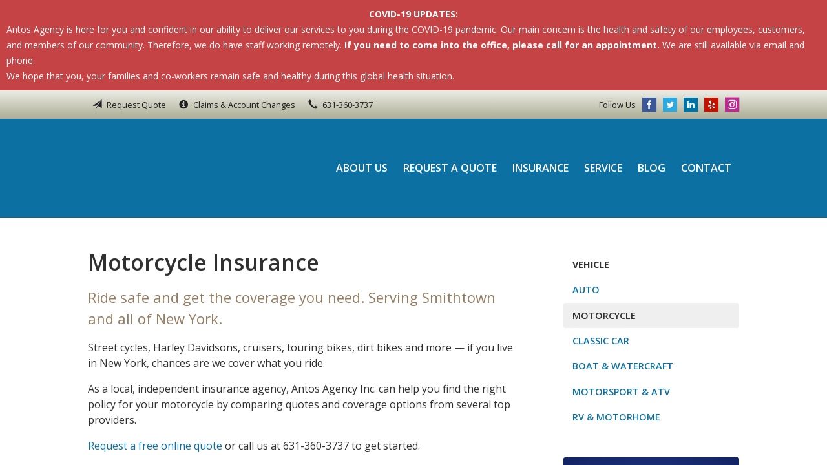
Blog (651, 168)
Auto (586, 290)
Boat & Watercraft (622, 366)
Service (603, 168)
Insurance (540, 168)
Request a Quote (450, 168)
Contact (706, 168)
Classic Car (600, 341)
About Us (362, 168)
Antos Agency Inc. (175, 168)
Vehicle (590, 264)
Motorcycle (604, 315)
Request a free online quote (155, 446)
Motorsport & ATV (621, 392)
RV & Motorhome (616, 417)
